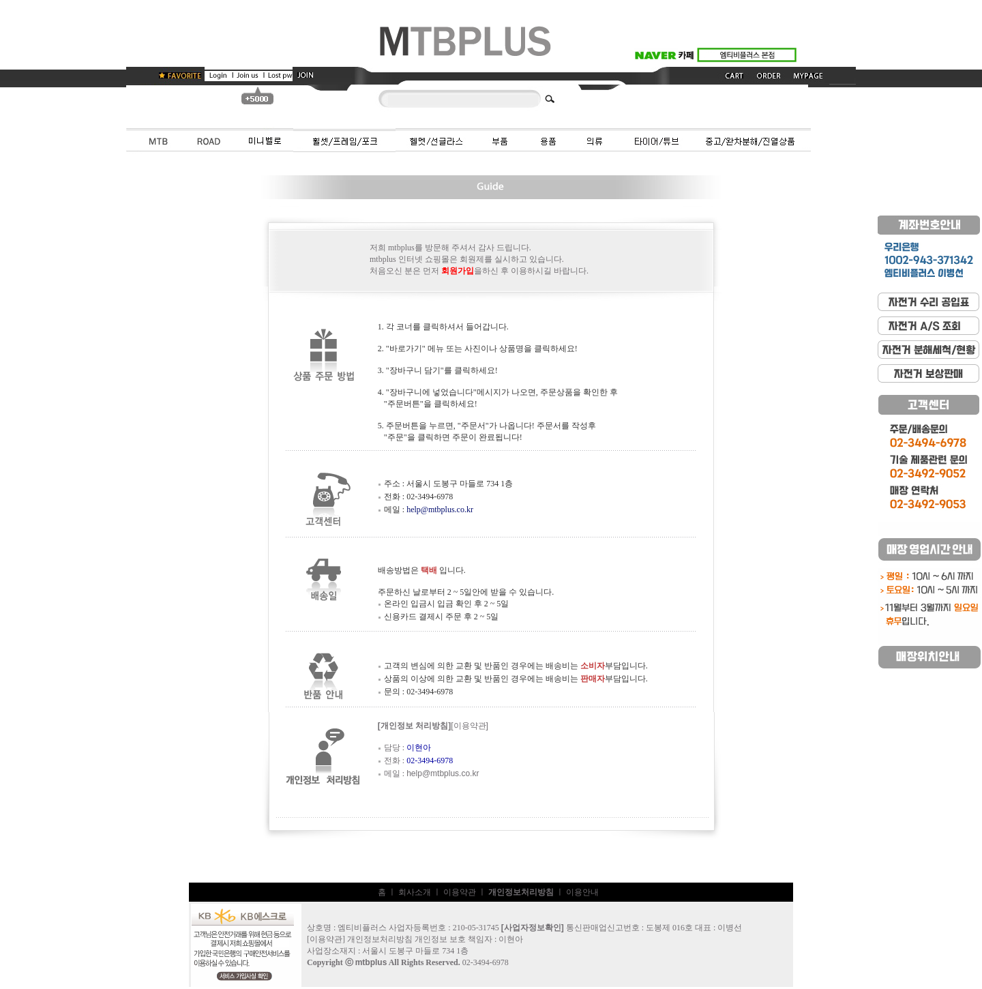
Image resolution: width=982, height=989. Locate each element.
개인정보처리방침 (380, 941)
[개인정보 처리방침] (414, 728)
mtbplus (371, 964)
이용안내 (582, 894)
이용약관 (459, 894)
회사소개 (414, 894)
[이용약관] (469, 728)
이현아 (511, 941)
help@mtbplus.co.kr (439, 511)
